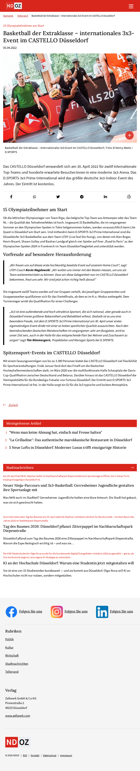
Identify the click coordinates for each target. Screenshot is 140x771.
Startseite (8, 15)
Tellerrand (22, 15)
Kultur (9, 647)
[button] (11, 197)
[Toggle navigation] (131, 6)
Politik (9, 639)
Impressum (66, 755)
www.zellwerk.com (17, 716)
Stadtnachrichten (20, 467)
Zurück (13, 405)
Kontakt (35, 755)
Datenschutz (49, 755)
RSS (25, 755)
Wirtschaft (12, 655)
